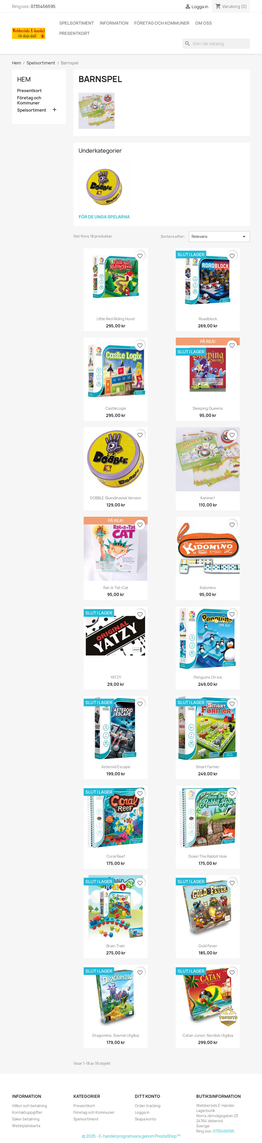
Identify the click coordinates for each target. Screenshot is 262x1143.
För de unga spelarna (104, 217)
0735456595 (43, 6)
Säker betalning (25, 1119)
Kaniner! (207, 497)
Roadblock (208, 318)
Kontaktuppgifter (27, 1112)
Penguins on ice (208, 677)
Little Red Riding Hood (116, 318)
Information (114, 23)
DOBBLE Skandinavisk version (115, 497)
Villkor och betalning (29, 1105)
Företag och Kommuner (161, 23)
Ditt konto (147, 1096)
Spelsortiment (76, 23)
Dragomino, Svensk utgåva (115, 1035)
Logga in (142, 1112)
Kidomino (208, 587)
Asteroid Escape (115, 766)
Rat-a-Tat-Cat (115, 587)
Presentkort (74, 33)
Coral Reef (115, 856)
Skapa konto (145, 1119)
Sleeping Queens (208, 408)
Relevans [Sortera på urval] (219, 236)
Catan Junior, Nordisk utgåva (208, 1035)
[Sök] (216, 43)
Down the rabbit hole (208, 856)
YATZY (116, 677)
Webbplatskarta (26, 1125)
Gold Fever (208, 945)
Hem (24, 79)
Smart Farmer (208, 766)
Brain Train (115, 945)
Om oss (203, 23)
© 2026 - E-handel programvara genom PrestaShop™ (131, 1136)
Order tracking (147, 1105)
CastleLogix (115, 408)
